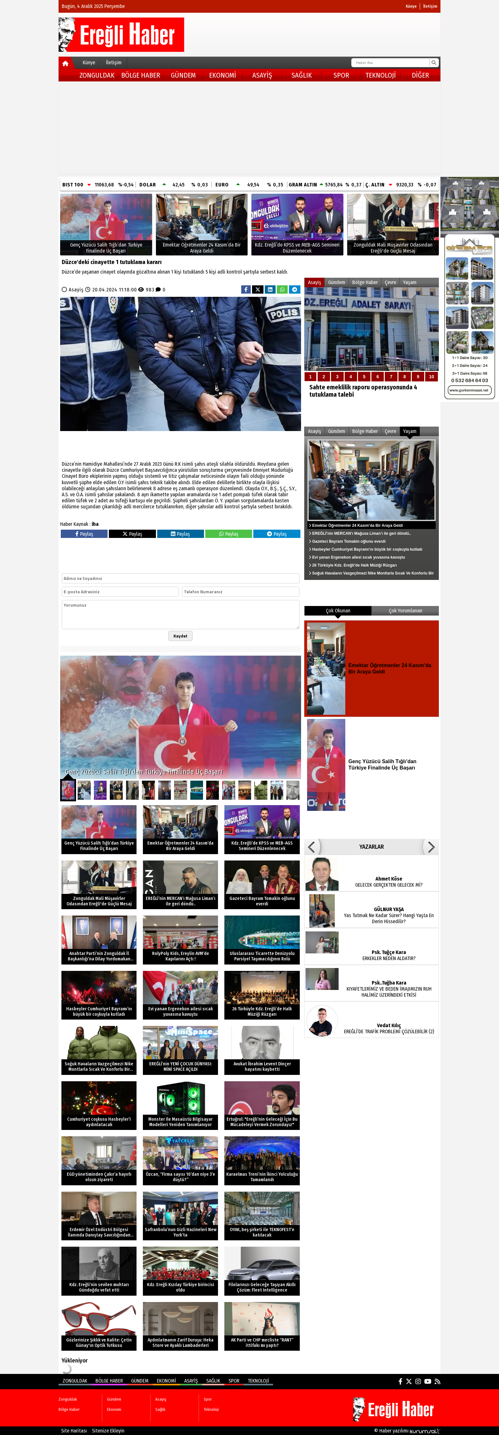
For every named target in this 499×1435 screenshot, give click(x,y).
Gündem (183, 75)
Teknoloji (380, 75)
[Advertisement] (249, 129)
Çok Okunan (338, 611)
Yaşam (410, 282)
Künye (411, 6)
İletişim (430, 6)
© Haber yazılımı (407, 1431)
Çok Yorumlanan (405, 611)
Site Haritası (74, 1431)
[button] (312, 847)
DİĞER (420, 75)
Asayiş (262, 75)
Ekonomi (222, 75)
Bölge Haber (140, 75)
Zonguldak (97, 75)
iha (95, 524)
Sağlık (302, 75)
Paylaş (84, 534)
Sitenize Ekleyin (108, 1431)
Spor (341, 75)
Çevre (390, 282)
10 (431, 376)
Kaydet (180, 636)
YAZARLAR (371, 846)
